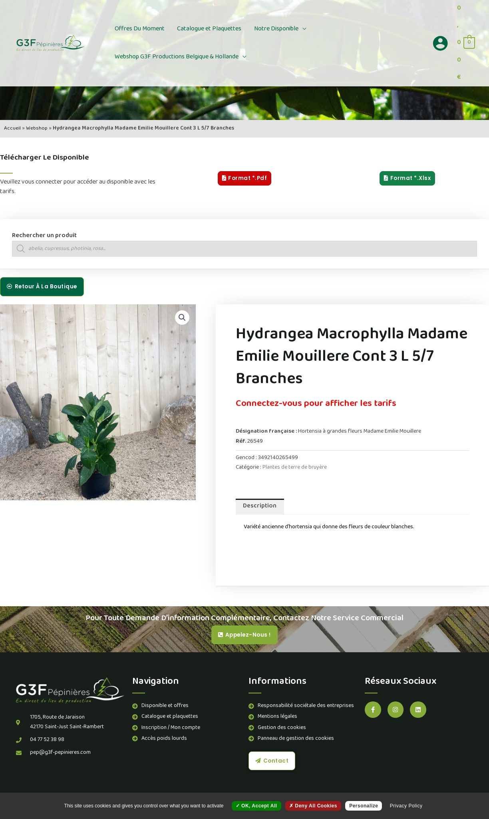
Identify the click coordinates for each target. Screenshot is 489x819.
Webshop (36, 128)
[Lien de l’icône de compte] (440, 43)
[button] (291, 29)
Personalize (363, 806)
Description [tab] (260, 507)
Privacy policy (406, 806)
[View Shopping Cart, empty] (465, 43)
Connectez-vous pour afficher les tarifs (321, 404)
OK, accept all (256, 806)
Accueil (12, 128)
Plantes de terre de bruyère (295, 467)
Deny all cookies (313, 806)
